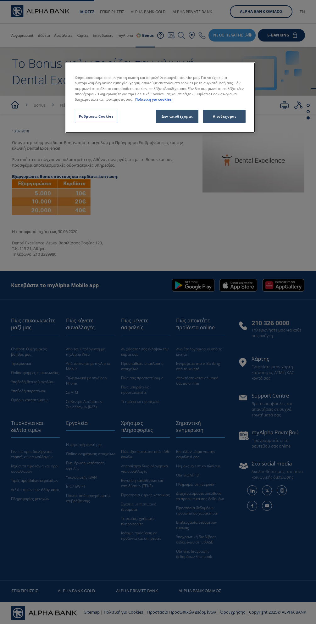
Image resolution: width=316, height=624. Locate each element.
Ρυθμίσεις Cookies (96, 116)
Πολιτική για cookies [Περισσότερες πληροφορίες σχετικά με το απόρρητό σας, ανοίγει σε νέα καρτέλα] (153, 99)
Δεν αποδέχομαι (177, 116)
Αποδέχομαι (224, 116)
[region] (160, 97)
